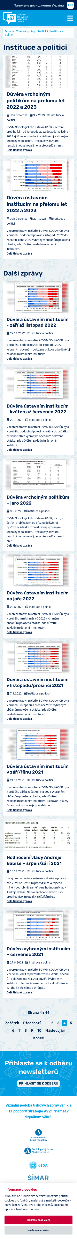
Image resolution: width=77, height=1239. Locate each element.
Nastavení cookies (38, 1230)
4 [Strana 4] (64, 1023)
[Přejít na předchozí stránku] (32, 1023)
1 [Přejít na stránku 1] (46, 1023)
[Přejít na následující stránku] (55, 1030)
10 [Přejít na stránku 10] (39, 1030)
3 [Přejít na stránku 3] (58, 1023)
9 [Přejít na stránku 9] (32, 1030)
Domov (9, 31)
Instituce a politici (42, 333)
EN (70, 5)
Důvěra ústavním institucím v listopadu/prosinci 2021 (38, 682)
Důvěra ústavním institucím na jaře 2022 (38, 596)
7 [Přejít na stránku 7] (19, 1030)
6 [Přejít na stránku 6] (13, 1030)
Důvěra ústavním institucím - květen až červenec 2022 (38, 409)
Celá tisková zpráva (19, 150)
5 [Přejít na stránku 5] (71, 1023)
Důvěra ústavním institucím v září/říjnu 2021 (38, 769)
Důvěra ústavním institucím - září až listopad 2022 (38, 322)
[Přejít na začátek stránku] (12, 1023)
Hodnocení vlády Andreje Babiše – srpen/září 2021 (34, 860)
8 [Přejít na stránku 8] (26, 1030)
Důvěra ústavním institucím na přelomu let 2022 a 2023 (37, 204)
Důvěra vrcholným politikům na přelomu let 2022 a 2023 (36, 100)
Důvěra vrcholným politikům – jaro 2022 (38, 500)
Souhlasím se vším (38, 1219)
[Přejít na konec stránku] (39, 1038)
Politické (42, 31)
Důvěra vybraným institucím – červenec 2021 (38, 951)
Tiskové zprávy (25, 31)
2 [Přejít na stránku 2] (52, 1023)
